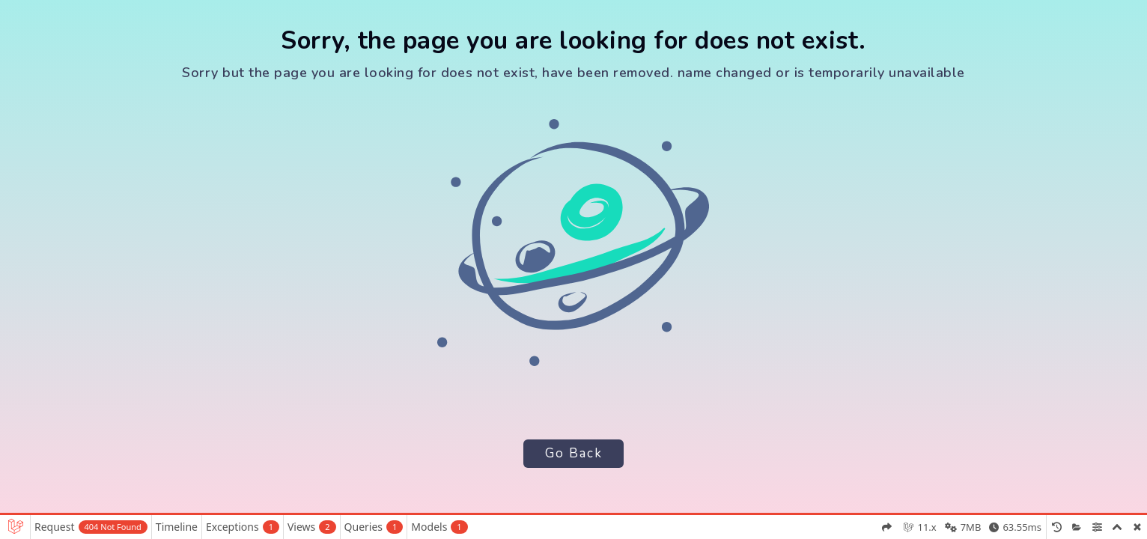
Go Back (573, 453)
